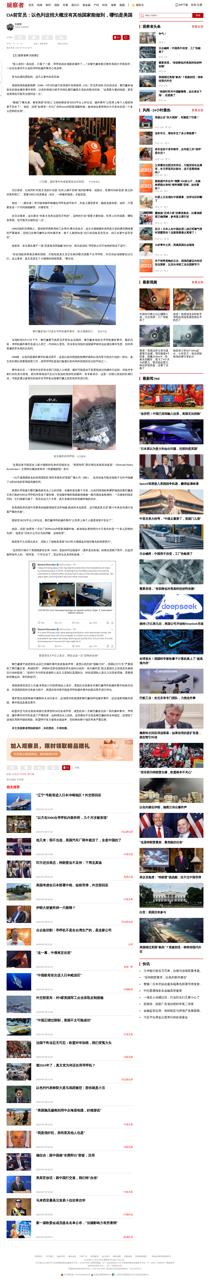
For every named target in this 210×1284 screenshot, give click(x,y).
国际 (57, 5)
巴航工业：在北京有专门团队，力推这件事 (167, 698)
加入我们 (106, 1256)
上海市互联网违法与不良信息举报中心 (130, 1274)
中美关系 (128, 854)
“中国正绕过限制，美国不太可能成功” (63, 1020)
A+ (21, 44)
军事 (65, 5)
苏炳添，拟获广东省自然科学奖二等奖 (169, 1004)
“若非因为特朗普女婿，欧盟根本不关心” (165, 772)
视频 (122, 5)
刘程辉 (18, 24)
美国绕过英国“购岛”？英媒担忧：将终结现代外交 (181, 79)
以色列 (15, 774)
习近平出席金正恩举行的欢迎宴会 (166, 1017)
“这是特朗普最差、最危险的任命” (161, 842)
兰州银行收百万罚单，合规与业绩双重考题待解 (175, 971)
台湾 (130, 944)
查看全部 (197, 26)
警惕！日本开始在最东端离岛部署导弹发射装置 (175, 984)
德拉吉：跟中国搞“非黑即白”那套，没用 (65, 1155)
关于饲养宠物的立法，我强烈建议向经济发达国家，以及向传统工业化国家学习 (178, 262)
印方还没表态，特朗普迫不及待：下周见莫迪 (69, 863)
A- (14, 44)
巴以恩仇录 (127, 831)
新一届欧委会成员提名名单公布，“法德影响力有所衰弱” (77, 1223)
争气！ (163, 33)
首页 (31, 5)
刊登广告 (83, 1256)
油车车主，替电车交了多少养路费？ (176, 133)
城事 (113, 5)
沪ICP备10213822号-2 (44, 1263)
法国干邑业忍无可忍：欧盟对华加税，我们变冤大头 (74, 1043)
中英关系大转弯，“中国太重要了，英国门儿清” (170, 519)
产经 (96, 5)
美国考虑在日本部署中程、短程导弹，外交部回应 (72, 885)
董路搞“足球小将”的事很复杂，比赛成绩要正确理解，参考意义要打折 (178, 214)
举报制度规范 (141, 1256)
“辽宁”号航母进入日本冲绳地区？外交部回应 (68, 795)
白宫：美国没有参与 (152, 912)
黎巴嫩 (30, 774)
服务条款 (72, 1256)
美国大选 (128, 876)
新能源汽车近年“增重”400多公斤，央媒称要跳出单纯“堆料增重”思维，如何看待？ (177, 185)
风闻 (39, 5)
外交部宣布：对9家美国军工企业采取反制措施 (69, 998)
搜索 (198, 15)
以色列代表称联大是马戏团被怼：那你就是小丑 (70, 1088)
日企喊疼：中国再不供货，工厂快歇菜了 (180, 50)
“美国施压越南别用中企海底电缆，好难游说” (68, 1110)
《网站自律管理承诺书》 (161, 1256)
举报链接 (128, 1256)
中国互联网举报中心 (101, 1274)
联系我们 (39, 1256)
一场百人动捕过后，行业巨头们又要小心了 (172, 997)
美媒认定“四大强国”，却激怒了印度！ (177, 117)
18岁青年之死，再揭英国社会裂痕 (174, 244)
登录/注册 (196, 4)
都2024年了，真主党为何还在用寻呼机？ (65, 1065)
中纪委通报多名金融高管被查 (163, 990)
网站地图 (117, 1256)
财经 (48, 5)
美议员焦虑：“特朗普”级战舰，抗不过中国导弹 (170, 877)
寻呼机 (23, 774)
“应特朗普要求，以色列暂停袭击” (165, 977)
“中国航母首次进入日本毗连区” (59, 975)
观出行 (75, 5)
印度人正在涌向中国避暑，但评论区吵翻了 (178, 199)
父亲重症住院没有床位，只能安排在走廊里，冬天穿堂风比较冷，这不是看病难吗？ (178, 169)
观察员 (138, 5)
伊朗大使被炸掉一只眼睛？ (55, 908)
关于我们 (50, 1256)
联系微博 (94, 1256)
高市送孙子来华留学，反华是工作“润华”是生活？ (178, 151)
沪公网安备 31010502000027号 (75, 1274)
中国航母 (128, 989)
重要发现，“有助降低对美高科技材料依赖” (180, 64)
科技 (104, 5)
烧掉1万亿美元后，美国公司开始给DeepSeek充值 (171, 624)
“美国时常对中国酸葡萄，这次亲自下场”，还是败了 (180, 93)
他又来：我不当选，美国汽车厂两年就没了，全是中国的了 (78, 840)
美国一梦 (128, 967)
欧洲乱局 (128, 1237)
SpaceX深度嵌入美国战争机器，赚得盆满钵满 (169, 484)
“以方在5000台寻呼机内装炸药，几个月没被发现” (72, 818)
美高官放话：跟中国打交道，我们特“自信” (67, 1178)
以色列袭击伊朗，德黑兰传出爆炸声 (163, 807)
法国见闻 (128, 1057)
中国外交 (128, 1214)
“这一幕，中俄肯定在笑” (54, 953)
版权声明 (61, 1256)
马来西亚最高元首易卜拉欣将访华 (60, 1200)
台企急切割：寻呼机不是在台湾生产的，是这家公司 (74, 930)
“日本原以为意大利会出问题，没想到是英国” (168, 449)
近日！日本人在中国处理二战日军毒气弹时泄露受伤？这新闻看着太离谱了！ (178, 230)
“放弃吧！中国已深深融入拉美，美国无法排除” (170, 414)
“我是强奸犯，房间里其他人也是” (60, 1133)
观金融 (86, 5)
